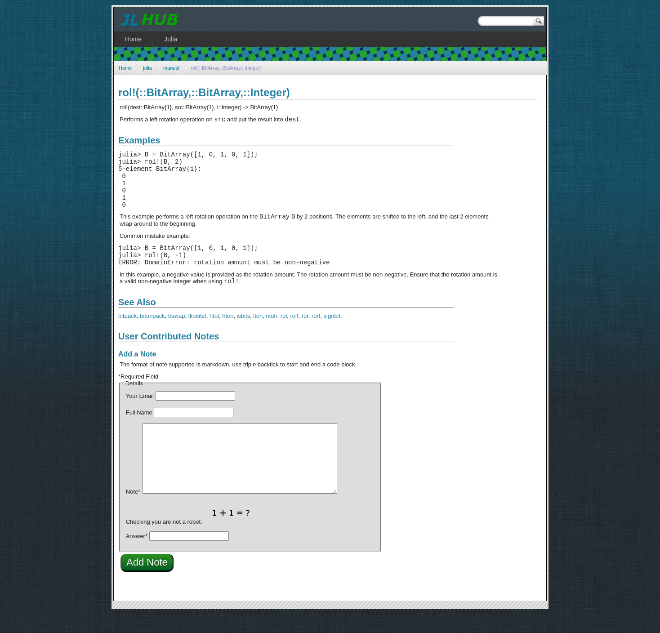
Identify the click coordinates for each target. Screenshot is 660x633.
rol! (294, 334)
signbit (332, 334)
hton (227, 334)
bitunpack (152, 334)
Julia (170, 39)
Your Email (140, 414)
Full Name (139, 431)
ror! (316, 334)
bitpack (127, 334)
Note (133, 510)
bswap (176, 334)
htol (214, 334)
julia (147, 68)
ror (305, 334)
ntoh (271, 334)
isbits (243, 334)
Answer (136, 555)
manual (171, 68)
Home (125, 68)
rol (284, 334)
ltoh (258, 334)
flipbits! (197, 334)
